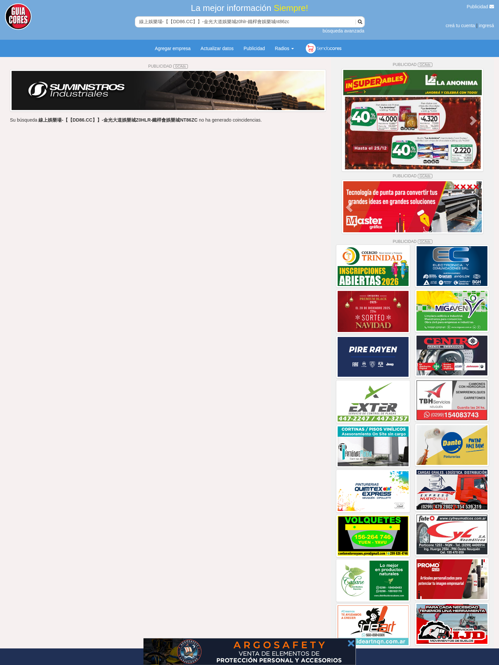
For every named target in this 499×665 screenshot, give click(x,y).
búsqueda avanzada (343, 30)
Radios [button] (284, 48)
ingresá (486, 25)
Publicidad (480, 6)
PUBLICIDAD (168, 66)
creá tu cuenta (460, 25)
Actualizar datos (217, 48)
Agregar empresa (173, 48)
